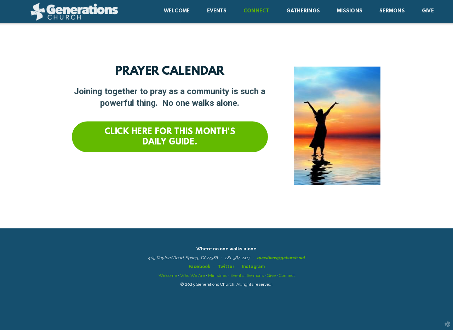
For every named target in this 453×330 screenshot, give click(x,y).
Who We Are (192, 275)
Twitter (226, 266)
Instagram (253, 266)
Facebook (199, 266)
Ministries (217, 275)
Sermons (255, 275)
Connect (287, 275)
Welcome (168, 275)
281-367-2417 (237, 257)
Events (236, 275)
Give (271, 275)
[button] (170, 136)
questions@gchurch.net (281, 257)
